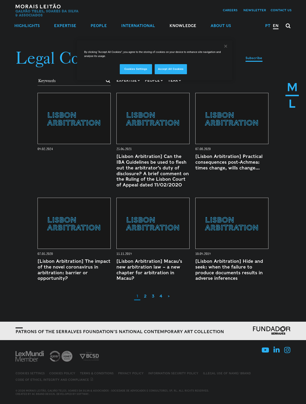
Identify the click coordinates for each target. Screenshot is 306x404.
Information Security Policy (173, 373)
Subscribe (254, 58)
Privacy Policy (131, 373)
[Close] (225, 46)
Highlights (27, 25)
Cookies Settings (30, 373)
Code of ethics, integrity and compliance (55, 380)
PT (267, 25)
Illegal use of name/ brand (227, 373)
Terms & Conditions (97, 373)
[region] (154, 60)
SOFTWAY (82, 394)
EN (276, 25)
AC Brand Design (43, 394)
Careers (230, 10)
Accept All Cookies (170, 69)
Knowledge (182, 25)
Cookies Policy (62, 373)
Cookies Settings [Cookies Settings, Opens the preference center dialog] (135, 69)
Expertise (65, 25)
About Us (221, 25)
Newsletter (254, 10)
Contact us (281, 10)
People (99, 25)
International (138, 25)
